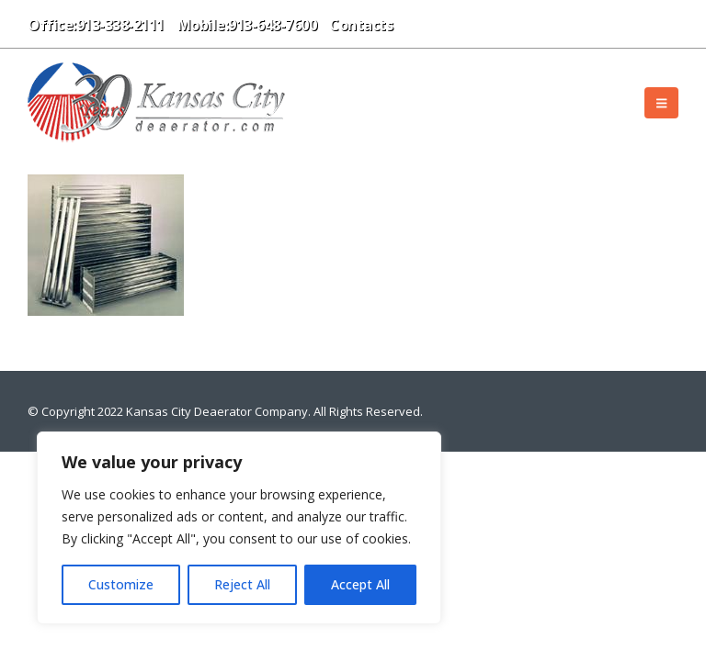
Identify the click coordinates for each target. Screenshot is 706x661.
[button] (419, 24)
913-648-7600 (272, 25)
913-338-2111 (120, 25)
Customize (121, 584)
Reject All (242, 584)
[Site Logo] (156, 102)
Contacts (361, 25)
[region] (239, 527)
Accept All (360, 584)
